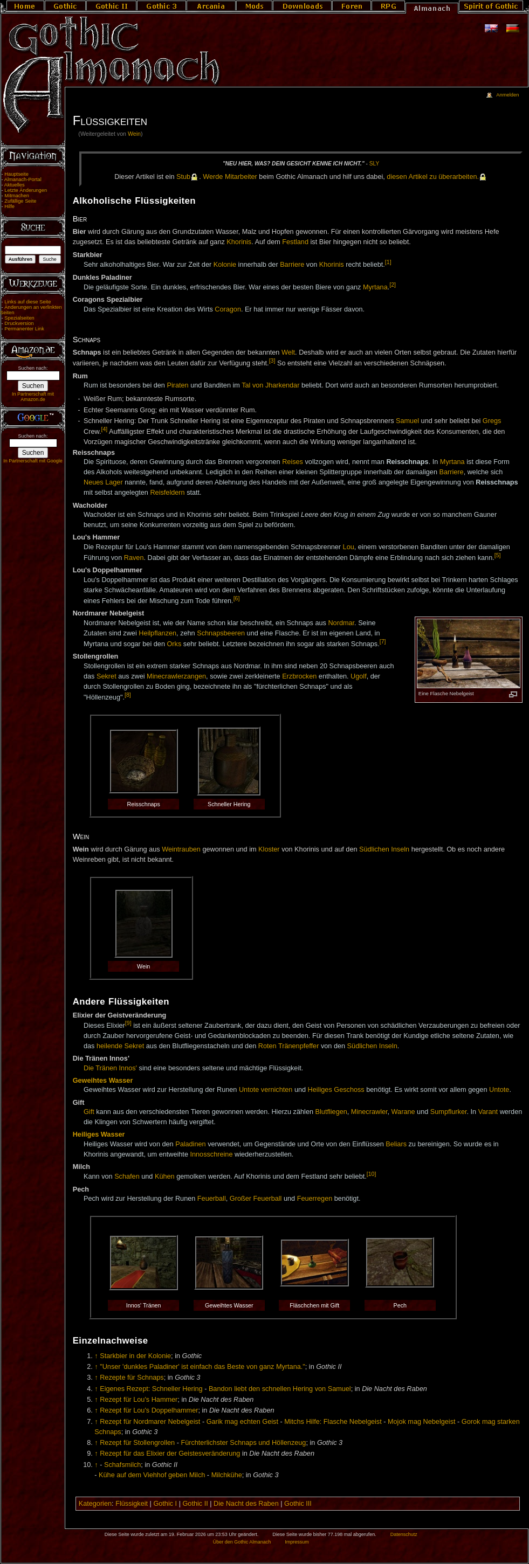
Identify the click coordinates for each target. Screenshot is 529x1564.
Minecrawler (369, 1112)
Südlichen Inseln (384, 849)
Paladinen (190, 1144)
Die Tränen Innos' (110, 1068)
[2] (392, 284)
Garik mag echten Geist (242, 1421)
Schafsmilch (122, 1465)
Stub (183, 177)
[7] (383, 641)
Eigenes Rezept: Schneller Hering (151, 1389)
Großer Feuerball (256, 1198)
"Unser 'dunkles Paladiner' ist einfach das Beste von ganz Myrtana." (202, 1367)
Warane (403, 1112)
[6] (236, 598)
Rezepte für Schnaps (132, 1377)
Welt (288, 352)
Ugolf (359, 676)
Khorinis (238, 242)
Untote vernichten (265, 1090)
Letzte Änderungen (25, 190)
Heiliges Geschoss (336, 1090)
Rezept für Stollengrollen (137, 1443)
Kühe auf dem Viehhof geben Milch (152, 1475)
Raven (134, 558)
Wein (134, 133)
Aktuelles (14, 185)
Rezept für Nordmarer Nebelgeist (150, 1421)
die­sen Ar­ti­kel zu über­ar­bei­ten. (433, 177)
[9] (128, 1023)
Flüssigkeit (131, 1503)
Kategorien (95, 1503)
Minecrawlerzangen (176, 676)
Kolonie (225, 264)
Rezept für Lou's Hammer (138, 1399)
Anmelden (507, 95)
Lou (348, 547)
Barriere (292, 264)
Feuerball (211, 1198)
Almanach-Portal (23, 179)
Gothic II (195, 1503)
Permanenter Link (24, 328)
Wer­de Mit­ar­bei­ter (230, 177)
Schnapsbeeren (221, 633)
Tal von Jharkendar (270, 385)
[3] (272, 360)
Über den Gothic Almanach (242, 1542)
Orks (174, 644)
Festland (295, 242)
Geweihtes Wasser (103, 1080)
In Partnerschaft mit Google (33, 460)
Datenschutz (403, 1534)
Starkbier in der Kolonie (135, 1356)
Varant (488, 1112)
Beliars (396, 1144)
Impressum (297, 1542)
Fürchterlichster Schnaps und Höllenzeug (243, 1443)
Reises (292, 462)
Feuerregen (315, 1198)
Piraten (177, 385)
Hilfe (9, 206)
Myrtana (375, 287)
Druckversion (18, 323)
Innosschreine (211, 1154)
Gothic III (298, 1503)
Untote (499, 1090)
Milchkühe (226, 1475)
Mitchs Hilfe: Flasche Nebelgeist (333, 1421)
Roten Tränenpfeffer (288, 1046)
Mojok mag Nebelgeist (422, 1421)
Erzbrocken (299, 676)
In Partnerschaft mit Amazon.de (33, 396)
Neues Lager (103, 482)
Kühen (165, 1177)
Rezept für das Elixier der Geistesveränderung (170, 1453)
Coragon (228, 309)
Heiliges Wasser (99, 1134)
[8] (128, 694)
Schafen (127, 1177)
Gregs (492, 421)
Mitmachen (16, 195)
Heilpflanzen (157, 633)
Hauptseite (16, 174)
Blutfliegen (331, 1112)
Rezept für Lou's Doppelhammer (149, 1410)
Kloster (269, 849)
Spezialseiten (19, 318)
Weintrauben (181, 849)
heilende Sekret (120, 1046)
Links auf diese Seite (27, 302)
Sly (374, 164)
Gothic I (165, 1503)
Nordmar (341, 623)
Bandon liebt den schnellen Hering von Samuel (280, 1389)
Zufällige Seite (20, 201)
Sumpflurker (448, 1112)
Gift (89, 1112)
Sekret (106, 676)
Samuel (407, 421)
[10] (371, 1174)
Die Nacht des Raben (246, 1503)
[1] (388, 262)
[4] (104, 429)
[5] (497, 555)
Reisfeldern (167, 492)
